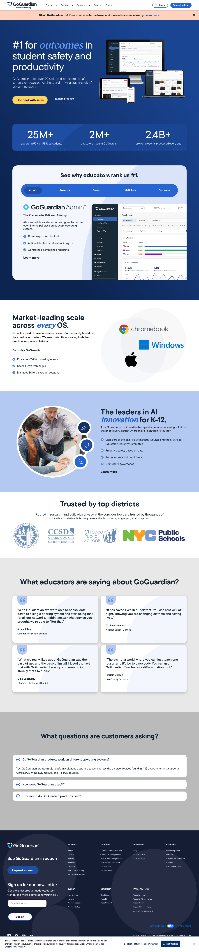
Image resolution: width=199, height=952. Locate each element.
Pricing (109, 5)
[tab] (33, 190)
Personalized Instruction (110, 862)
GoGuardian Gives (173, 866)
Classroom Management (110, 854)
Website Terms (139, 895)
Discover (71, 866)
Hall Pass (71, 862)
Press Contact (106, 903)
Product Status (74, 907)
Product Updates (74, 903)
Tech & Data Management (111, 858)
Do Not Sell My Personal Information (141, 943)
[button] (52, 5)
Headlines (104, 895)
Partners (169, 854)
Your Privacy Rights (183, 926)
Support (98, 5)
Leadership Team (173, 850)
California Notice (157, 926)
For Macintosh (106, 870)
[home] (25, 5)
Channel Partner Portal (175, 858)
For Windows (105, 866)
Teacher (71, 854)
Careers (169, 862)
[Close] (194, 943)
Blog (135, 850)
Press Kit (103, 899)
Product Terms (139, 903)
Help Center (73, 895)
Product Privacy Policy (142, 907)
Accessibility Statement (143, 911)
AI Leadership (139, 858)
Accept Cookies (170, 943)
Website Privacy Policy (142, 899)
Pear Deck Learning (76, 870)
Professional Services (76, 874)
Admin (70, 850)
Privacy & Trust (139, 854)
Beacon (71, 858)
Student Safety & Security (111, 850)
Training (71, 899)
